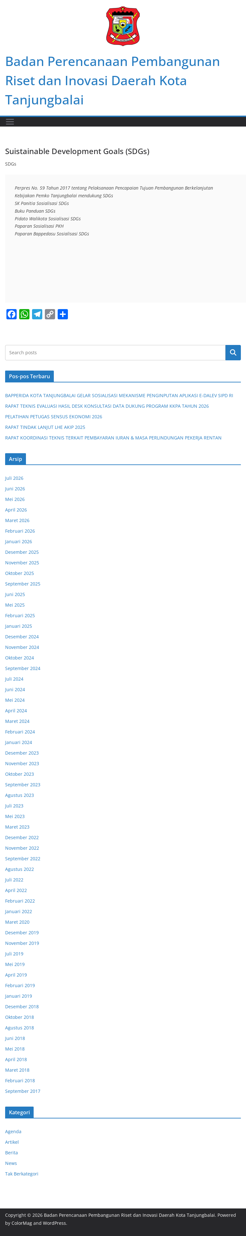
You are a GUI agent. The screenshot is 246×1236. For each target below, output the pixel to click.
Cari (233, 352)
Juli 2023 (14, 806)
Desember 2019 (22, 932)
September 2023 (22, 785)
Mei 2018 (15, 1049)
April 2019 (16, 975)
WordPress (54, 1223)
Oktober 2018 (19, 1017)
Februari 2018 (20, 1080)
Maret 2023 (17, 827)
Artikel (12, 1142)
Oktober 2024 (19, 658)
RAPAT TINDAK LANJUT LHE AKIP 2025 (45, 427)
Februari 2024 (20, 732)
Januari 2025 (18, 626)
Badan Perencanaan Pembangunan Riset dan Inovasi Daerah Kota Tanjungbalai (112, 80)
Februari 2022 (20, 901)
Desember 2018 (22, 1006)
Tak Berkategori (21, 1174)
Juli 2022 (14, 880)
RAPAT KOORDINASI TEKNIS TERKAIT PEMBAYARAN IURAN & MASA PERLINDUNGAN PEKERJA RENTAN (113, 438)
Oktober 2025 (19, 573)
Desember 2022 (22, 837)
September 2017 (22, 1091)
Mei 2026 (15, 499)
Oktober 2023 (19, 774)
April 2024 (16, 711)
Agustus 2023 (19, 795)
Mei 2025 (15, 605)
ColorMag (22, 1223)
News (11, 1163)
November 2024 (22, 647)
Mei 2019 (15, 964)
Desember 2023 (22, 753)
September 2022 (22, 858)
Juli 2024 (14, 679)
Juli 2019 (14, 954)
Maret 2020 (17, 922)
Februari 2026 (20, 531)
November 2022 (22, 848)
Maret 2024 (17, 721)
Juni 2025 (15, 594)
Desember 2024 (22, 637)
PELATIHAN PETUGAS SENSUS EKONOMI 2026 (53, 416)
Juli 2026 (14, 478)
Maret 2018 (17, 1070)
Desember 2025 (22, 552)
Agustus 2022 (19, 869)
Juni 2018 (15, 1038)
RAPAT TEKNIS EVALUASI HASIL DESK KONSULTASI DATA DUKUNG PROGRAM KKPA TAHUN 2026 (107, 406)
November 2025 (22, 563)
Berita (11, 1153)
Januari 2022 (18, 911)
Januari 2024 (18, 742)
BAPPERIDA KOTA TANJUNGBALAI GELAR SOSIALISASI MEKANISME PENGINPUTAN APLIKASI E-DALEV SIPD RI (119, 395)
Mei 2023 (15, 816)
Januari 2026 (18, 541)
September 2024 (22, 668)
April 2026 (16, 510)
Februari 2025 (20, 615)
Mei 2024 (15, 700)
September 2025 (22, 584)
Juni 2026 (15, 489)
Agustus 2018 (19, 1028)
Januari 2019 (18, 996)
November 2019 (22, 943)
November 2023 (22, 763)
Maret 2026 (17, 520)
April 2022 (16, 890)
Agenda (13, 1131)
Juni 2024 (15, 689)
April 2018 (16, 1059)
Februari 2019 (20, 985)
